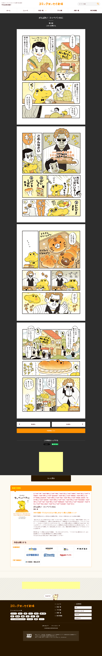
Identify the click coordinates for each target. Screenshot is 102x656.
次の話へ (68, 425)
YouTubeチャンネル (80, 612)
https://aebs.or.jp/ (64, 640)
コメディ (41, 622)
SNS (28, 619)
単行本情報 (93, 10)
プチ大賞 (59, 10)
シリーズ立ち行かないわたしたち (18, 622)
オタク (20, 616)
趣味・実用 (43, 616)
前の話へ (33, 425)
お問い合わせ (43, 628)
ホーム (8, 10)
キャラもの (30, 622)
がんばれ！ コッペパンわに (46, 510)
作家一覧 (76, 10)
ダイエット (13, 616)
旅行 (12, 619)
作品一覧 (40, 10)
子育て (33, 619)
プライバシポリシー (55, 628)
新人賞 (17, 619)
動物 (23, 619)
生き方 (36, 616)
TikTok (76, 614)
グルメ (30, 616)
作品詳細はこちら (51, 433)
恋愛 (36, 622)
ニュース (25, 10)
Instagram (78, 616)
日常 (25, 616)
